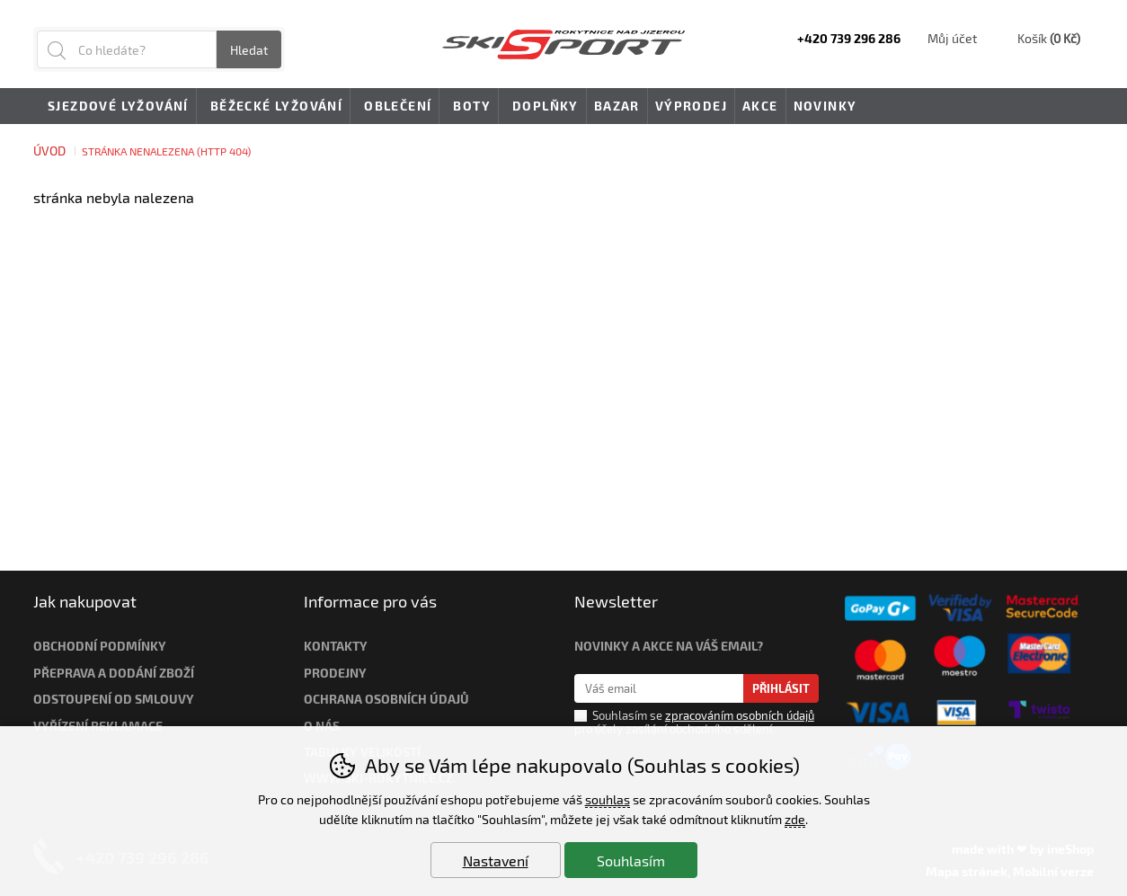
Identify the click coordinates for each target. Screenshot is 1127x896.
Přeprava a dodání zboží (113, 672)
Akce (760, 105)
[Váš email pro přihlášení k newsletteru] (659, 688)
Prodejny (335, 672)
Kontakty (336, 645)
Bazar (617, 105)
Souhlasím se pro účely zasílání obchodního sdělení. (694, 721)
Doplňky (542, 107)
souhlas (607, 799)
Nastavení (495, 860)
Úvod (49, 150)
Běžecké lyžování (273, 107)
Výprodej (691, 105)
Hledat (249, 50)
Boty (469, 107)
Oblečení (394, 107)
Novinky (825, 105)
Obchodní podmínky (99, 645)
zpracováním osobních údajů (739, 715)
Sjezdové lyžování (115, 107)
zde (795, 819)
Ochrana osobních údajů (386, 698)
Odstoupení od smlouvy (113, 698)
